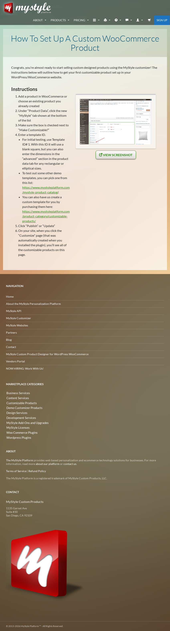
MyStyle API (13, 311)
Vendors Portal (15, 361)
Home (10, 296)
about (38, 20)
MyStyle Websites (17, 325)
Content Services (16, 398)
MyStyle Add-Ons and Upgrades (25, 422)
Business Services (17, 393)
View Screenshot (116, 155)
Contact (11, 347)
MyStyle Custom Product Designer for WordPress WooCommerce (47, 354)
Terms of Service (16, 471)
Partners (11, 332)
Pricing (79, 20)
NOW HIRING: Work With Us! (25, 368)
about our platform (47, 464)
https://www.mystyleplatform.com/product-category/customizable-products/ (46, 216)
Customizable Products (20, 402)
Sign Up (162, 20)
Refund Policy (37, 471)
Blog (9, 339)
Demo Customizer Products (23, 407)
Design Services (15, 412)
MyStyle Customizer (18, 318)
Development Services (20, 417)
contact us (69, 464)
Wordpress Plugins (18, 436)
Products (58, 20)
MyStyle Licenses (16, 426)
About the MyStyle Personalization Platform (33, 303)
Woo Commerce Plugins (21, 431)
